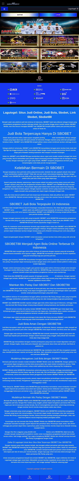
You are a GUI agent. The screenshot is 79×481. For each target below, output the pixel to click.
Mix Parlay (5, 288)
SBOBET (49, 138)
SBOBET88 (18, 210)
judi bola (51, 276)
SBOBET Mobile (17, 450)
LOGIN (58, 15)
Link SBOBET (41, 432)
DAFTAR (20, 15)
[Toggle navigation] (3, 3)
